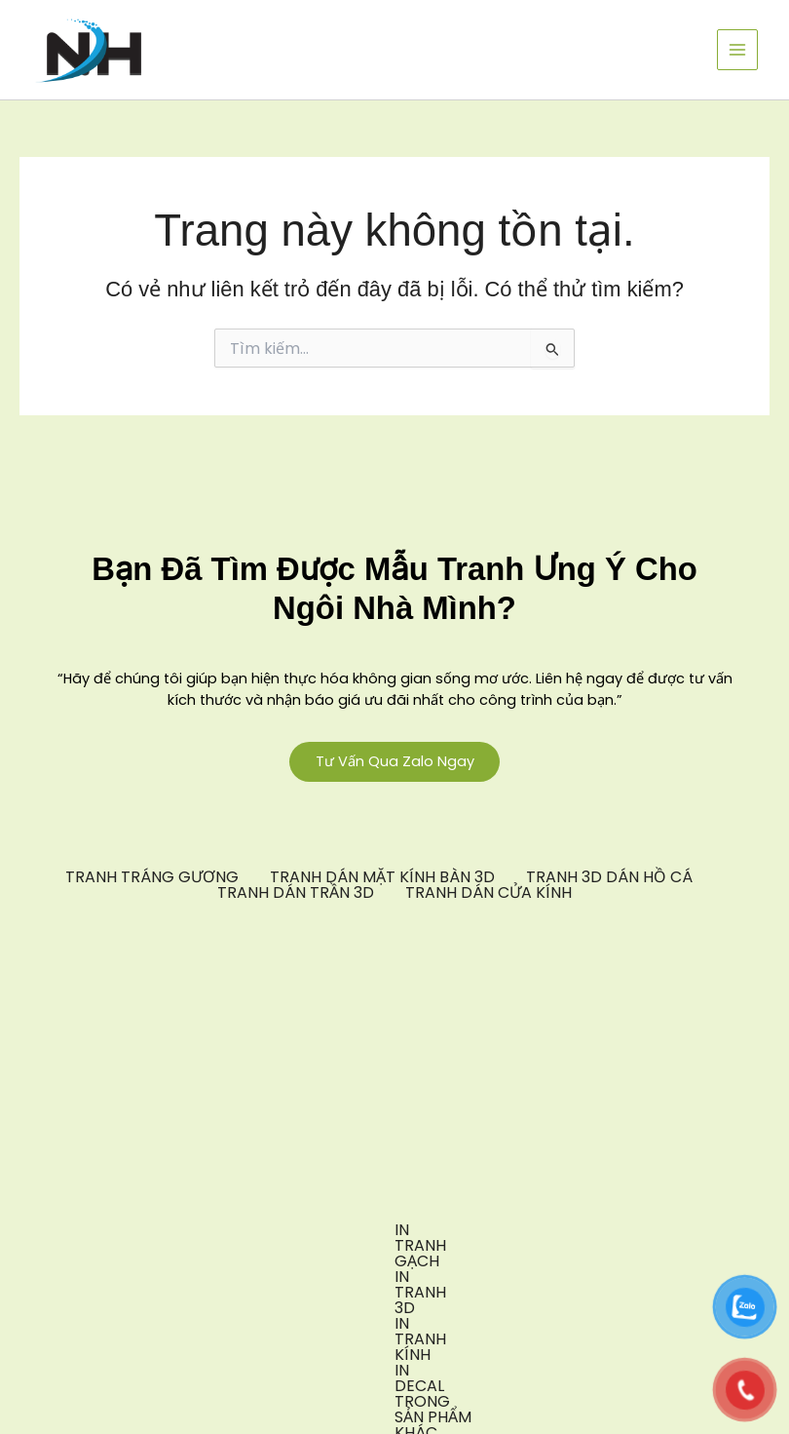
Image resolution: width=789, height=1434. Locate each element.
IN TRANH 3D (242, 1232)
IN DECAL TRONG (525, 1232)
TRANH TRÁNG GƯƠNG (152, 879)
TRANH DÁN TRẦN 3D (295, 895)
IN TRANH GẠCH (104, 1232)
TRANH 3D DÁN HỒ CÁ (609, 879)
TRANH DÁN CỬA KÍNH (488, 895)
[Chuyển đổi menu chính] (737, 49)
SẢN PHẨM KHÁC (682, 1232)
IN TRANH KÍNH (375, 1232)
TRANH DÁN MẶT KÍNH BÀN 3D (382, 879)
